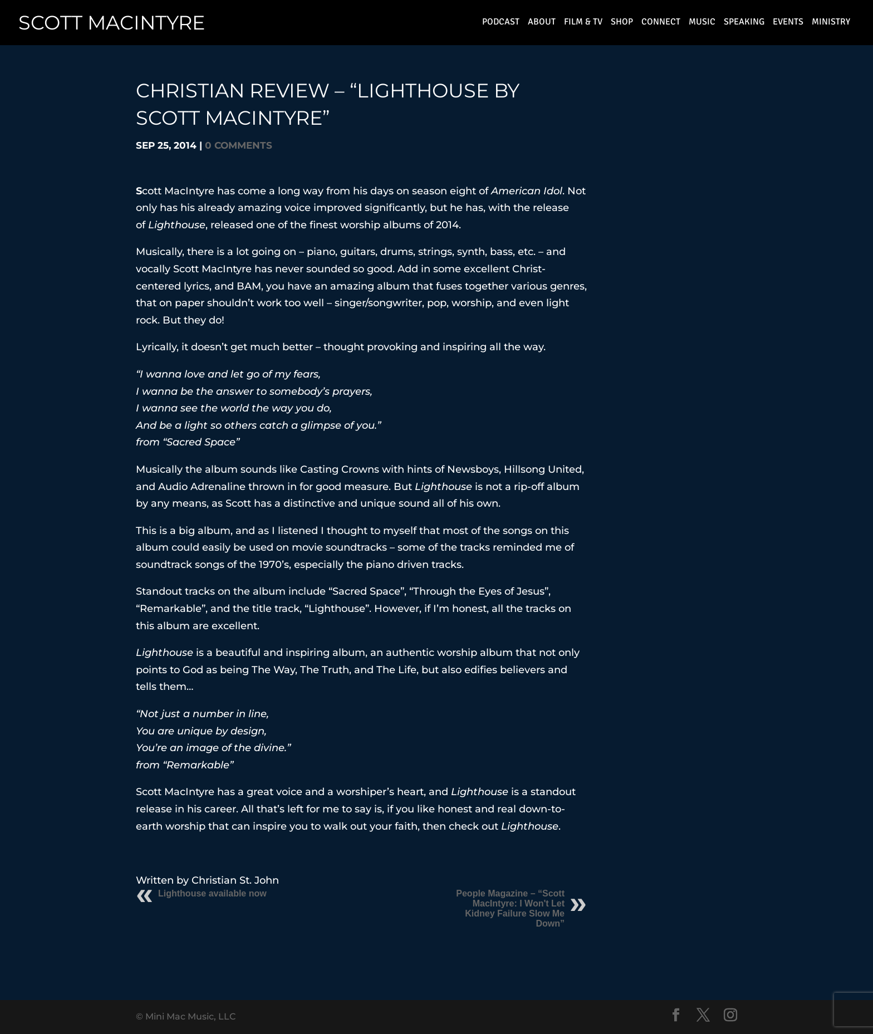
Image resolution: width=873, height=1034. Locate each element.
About (542, 24)
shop (622, 24)
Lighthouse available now (212, 893)
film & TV (583, 24)
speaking (744, 24)
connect (660, 24)
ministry (831, 24)
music (702, 24)
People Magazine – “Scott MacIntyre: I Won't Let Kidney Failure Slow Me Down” (510, 908)
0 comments (238, 145)
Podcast (500, 24)
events (788, 24)
